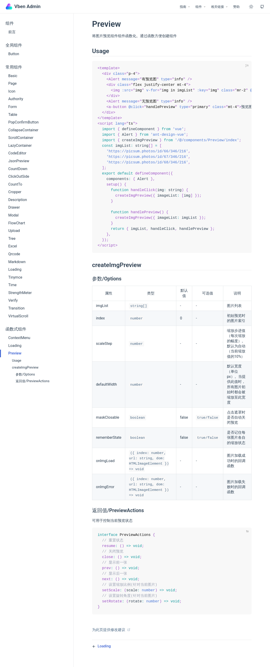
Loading (14, 269)
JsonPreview (18, 161)
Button (13, 54)
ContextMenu (19, 338)
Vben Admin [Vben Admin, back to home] (23, 6)
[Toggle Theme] (251, 6)
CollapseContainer (23, 130)
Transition (16, 308)
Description (17, 200)
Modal (13, 215)
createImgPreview (25, 368)
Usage (16, 361)
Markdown (17, 262)
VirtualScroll (18, 316)
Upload (14, 230)
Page (12, 83)
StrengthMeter (20, 293)
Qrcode (14, 254)
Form (12, 107)
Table (12, 114)
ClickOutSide (18, 176)
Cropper (14, 192)
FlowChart (16, 223)
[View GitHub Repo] (262, 6)
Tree (11, 238)
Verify (13, 300)
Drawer (14, 207)
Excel (12, 246)
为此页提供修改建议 (111, 640)
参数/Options (25, 374)
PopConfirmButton (23, 122)
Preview (14, 353)
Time (12, 285)
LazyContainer (20, 145)
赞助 (236, 7)
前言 (12, 32)
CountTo (15, 184)
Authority (15, 99)
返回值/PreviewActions (32, 381)
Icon (11, 91)
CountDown (17, 169)
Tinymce (15, 277)
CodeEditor (17, 153)
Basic (12, 76)
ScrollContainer (20, 137)
